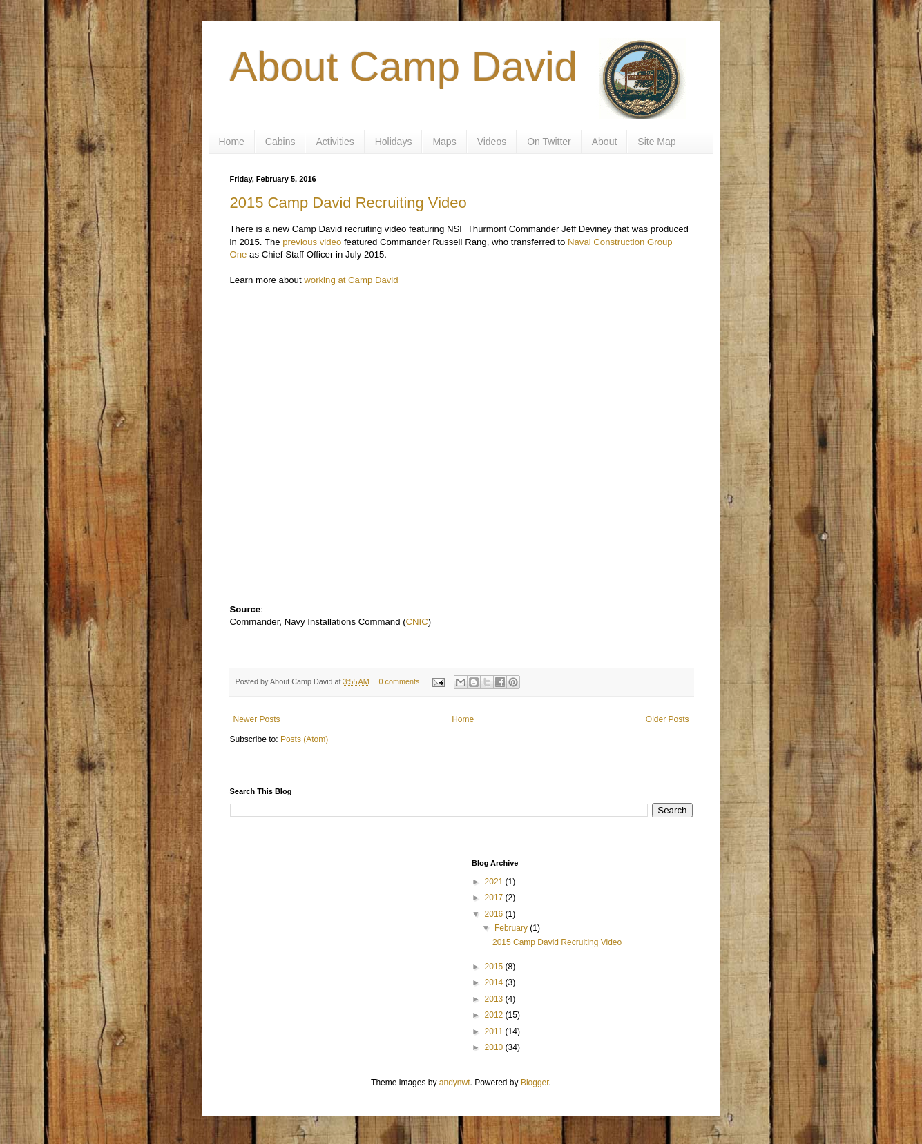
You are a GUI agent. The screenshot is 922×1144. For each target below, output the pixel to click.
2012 (495, 1015)
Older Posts (667, 719)
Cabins (280, 141)
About (604, 141)
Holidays (393, 141)
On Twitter (549, 141)
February (512, 928)
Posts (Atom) (304, 739)
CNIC (417, 622)
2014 (495, 982)
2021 (495, 881)
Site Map (656, 141)
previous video (311, 242)
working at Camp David (351, 280)
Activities (335, 141)
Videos (492, 141)
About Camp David (404, 66)
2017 (495, 897)
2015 (495, 966)
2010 (495, 1047)
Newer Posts (256, 719)
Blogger (535, 1082)
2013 (495, 999)
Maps (444, 141)
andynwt (454, 1082)
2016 (495, 914)
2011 (495, 1031)
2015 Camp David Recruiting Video (348, 202)
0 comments (398, 681)
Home (231, 141)
